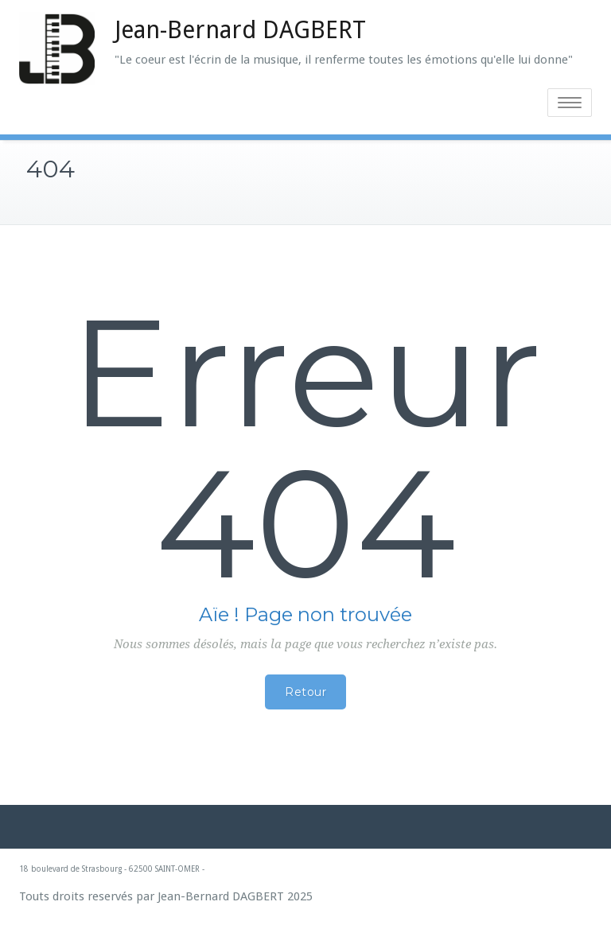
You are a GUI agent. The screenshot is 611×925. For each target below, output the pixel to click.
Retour (305, 692)
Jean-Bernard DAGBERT (240, 30)
